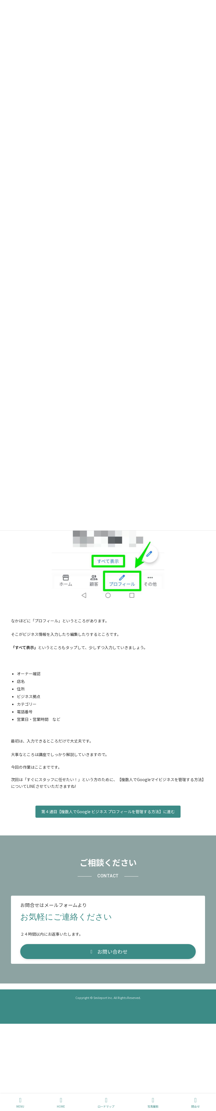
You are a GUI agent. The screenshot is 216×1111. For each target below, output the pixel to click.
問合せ (195, 1102)
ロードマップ (106, 1102)
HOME (61, 1102)
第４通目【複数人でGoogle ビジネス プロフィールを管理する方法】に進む (108, 811)
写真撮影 (153, 1102)
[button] (108, 951)
